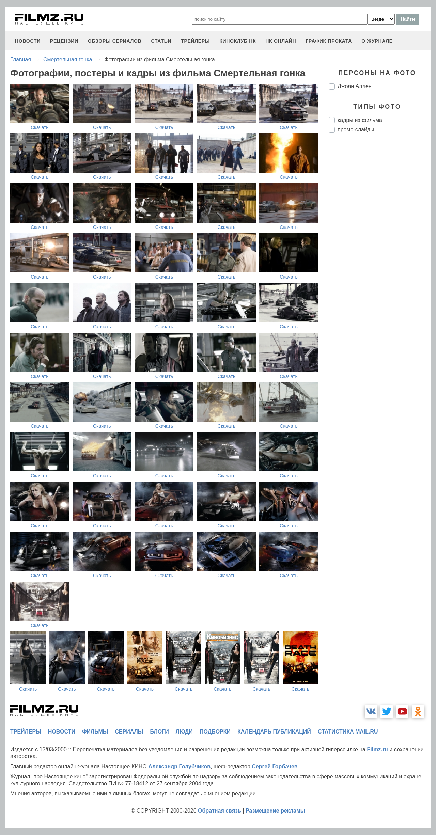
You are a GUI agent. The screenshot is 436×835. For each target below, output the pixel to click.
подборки (215, 732)
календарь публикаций (274, 732)
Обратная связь (219, 811)
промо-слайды (356, 129)
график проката (329, 41)
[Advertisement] (380, 252)
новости (28, 41)
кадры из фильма (360, 120)
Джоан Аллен (355, 86)
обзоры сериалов (115, 41)
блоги (159, 732)
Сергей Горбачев (274, 766)
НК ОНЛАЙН (280, 41)
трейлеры (195, 41)
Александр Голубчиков (179, 766)
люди (184, 732)
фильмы (95, 732)
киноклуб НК (237, 41)
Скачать (40, 127)
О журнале (377, 41)
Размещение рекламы (275, 811)
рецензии (64, 41)
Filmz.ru (377, 749)
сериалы (129, 732)
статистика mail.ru (348, 732)
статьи (161, 41)
